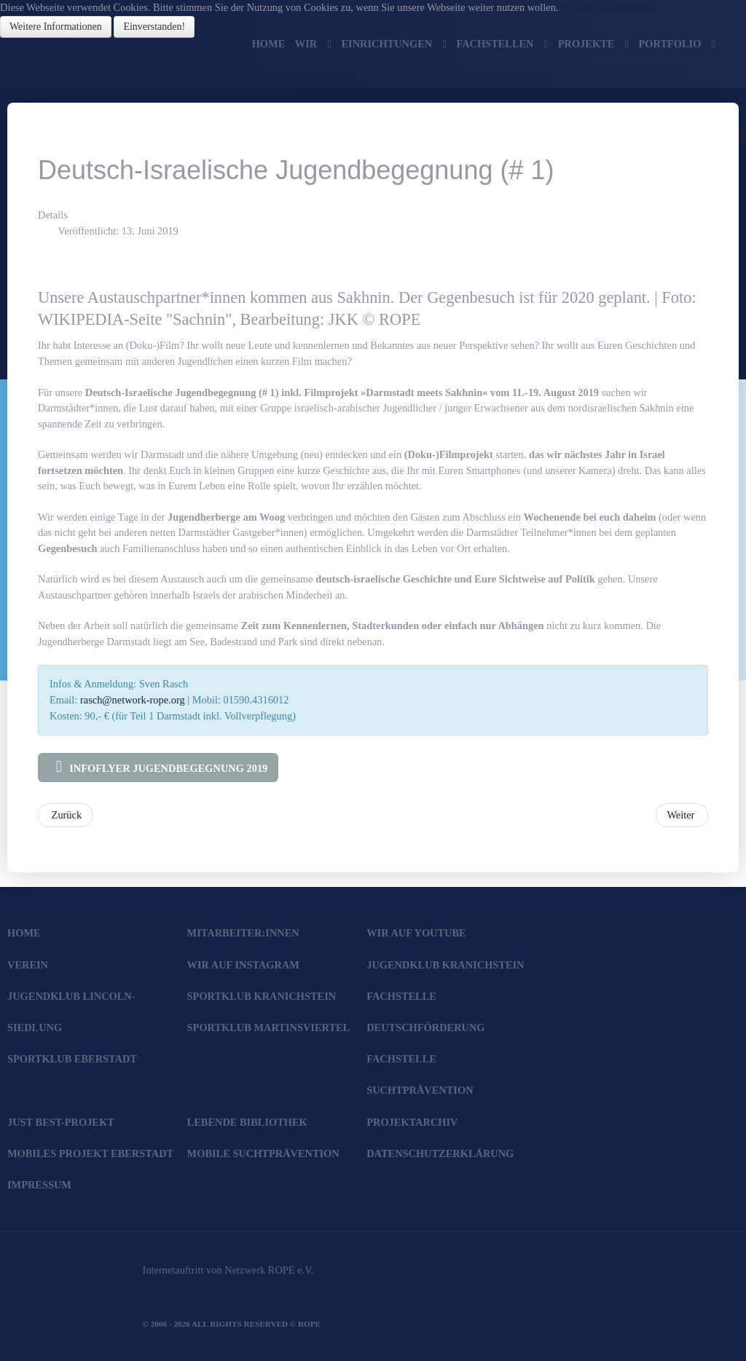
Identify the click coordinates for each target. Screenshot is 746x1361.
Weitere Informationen (608, 7)
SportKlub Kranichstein (262, 996)
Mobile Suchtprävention (263, 1153)
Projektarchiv (412, 1122)
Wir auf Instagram (243, 965)
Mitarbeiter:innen (243, 933)
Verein (27, 965)
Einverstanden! (154, 26)
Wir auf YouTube (416, 933)
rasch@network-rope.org (132, 700)
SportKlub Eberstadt (72, 1059)
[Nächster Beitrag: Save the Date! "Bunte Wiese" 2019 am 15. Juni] (682, 815)
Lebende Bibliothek (247, 1122)
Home (24, 933)
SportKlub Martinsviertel (268, 1027)
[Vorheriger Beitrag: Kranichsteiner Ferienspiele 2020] (65, 815)
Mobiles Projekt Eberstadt (90, 1153)
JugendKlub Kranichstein (445, 965)
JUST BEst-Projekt (60, 1122)
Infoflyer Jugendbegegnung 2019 (157, 767)
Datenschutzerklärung (440, 1153)
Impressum (39, 1185)
